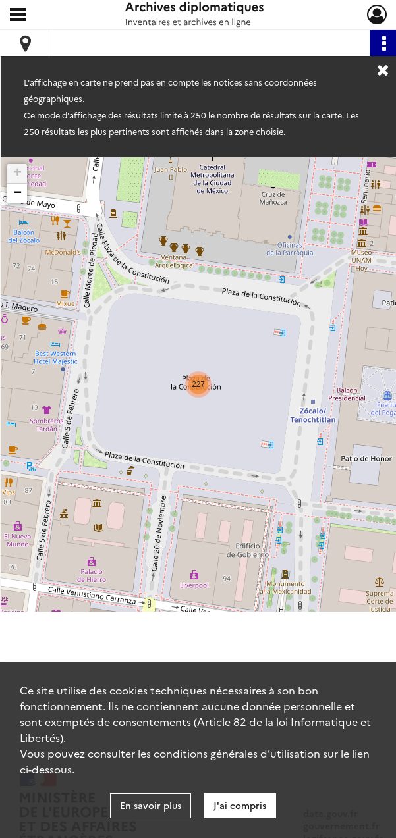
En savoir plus (150, 805)
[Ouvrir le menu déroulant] (18, 16)
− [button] (17, 193)
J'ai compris (239, 805)
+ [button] (17, 174)
